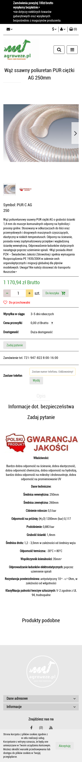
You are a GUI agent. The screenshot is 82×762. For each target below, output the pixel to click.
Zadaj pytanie (15, 345)
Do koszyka (55, 293)
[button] (73, 29)
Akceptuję (64, 746)
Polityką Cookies (12, 738)
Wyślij (36, 380)
